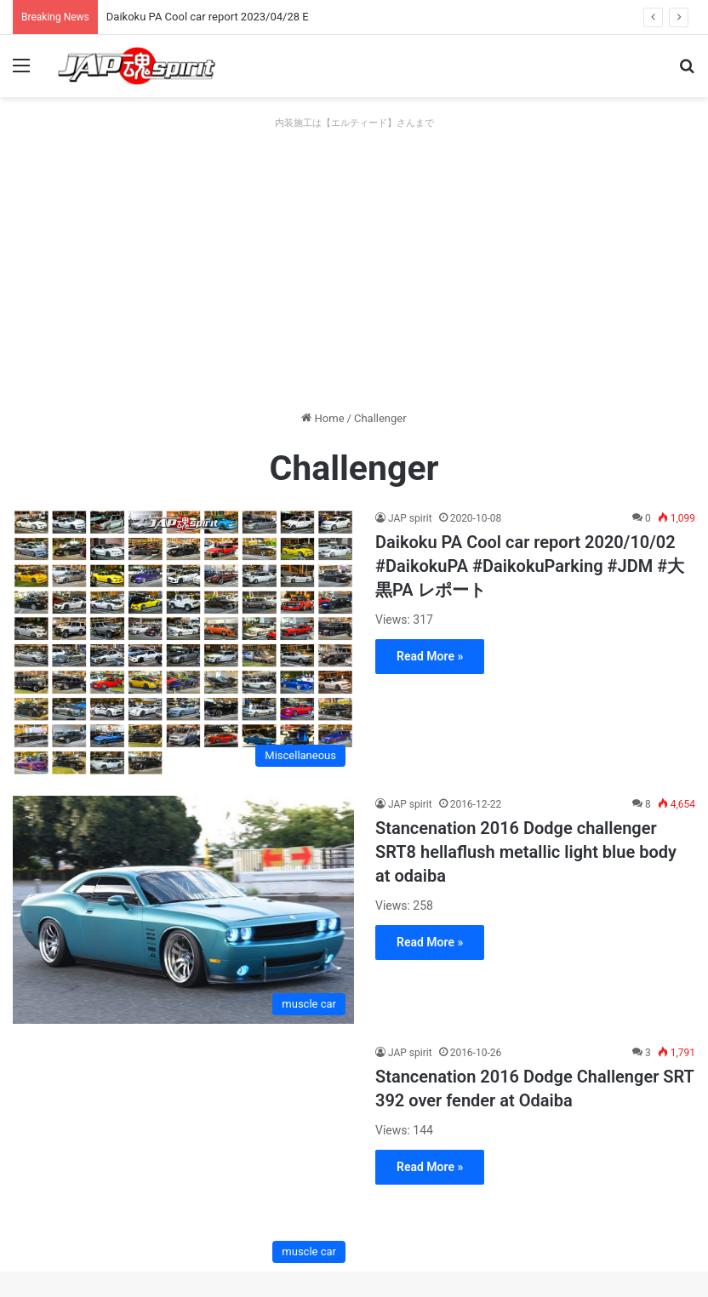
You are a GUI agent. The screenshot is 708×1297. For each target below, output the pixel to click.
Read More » (430, 656)
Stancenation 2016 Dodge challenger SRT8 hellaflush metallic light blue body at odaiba (526, 852)
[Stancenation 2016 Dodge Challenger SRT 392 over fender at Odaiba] (183, 1157)
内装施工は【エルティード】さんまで (354, 123)
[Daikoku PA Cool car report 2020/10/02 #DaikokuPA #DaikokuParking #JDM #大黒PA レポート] (183, 642)
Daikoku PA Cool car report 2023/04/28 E (207, 16)
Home (322, 418)
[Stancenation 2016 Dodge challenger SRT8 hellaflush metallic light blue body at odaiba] (183, 910)
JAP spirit (410, 518)
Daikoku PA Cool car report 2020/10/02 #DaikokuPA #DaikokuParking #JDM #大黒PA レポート (529, 566)
